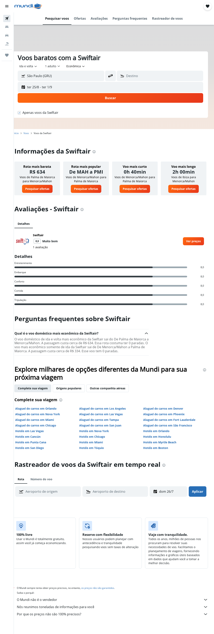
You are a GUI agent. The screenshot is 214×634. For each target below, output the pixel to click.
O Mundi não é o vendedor (116, 603)
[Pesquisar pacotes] (7, 44)
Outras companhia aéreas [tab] (114, 392)
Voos (33, 133)
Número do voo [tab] (48, 483)
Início (23, 133)
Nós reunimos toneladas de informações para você (116, 611)
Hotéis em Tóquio (96, 452)
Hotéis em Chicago (97, 441)
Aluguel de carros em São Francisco (170, 429)
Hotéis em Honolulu (159, 441)
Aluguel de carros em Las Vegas (105, 418)
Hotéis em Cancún (35, 441)
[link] (43, 189)
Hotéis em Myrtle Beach (162, 446)
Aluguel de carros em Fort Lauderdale (172, 424)
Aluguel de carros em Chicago (42, 429)
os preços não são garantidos (104, 592)
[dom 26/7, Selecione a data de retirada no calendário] (168, 496)
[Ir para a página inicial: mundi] (28, 6)
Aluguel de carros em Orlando (43, 412)
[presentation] (101, 152)
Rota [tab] (28, 483)
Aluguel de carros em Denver (166, 412)
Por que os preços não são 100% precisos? (116, 618)
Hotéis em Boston (158, 452)
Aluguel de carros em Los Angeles (107, 412)
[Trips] (7, 55)
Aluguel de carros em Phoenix (166, 418)
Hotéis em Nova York (99, 435)
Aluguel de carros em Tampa (103, 424)
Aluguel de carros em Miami (41, 424)
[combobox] (82, 66)
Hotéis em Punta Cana (37, 446)
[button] (6, 6)
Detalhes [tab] (31, 224)
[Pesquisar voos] (7, 18)
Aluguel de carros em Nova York (44, 418)
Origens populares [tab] (75, 392)
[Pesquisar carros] (7, 35)
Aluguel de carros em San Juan (105, 429)
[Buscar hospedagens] (7, 27)
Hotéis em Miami (96, 446)
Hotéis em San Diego (36, 452)
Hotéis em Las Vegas (36, 435)
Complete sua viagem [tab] (40, 392)
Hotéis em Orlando (159, 435)
